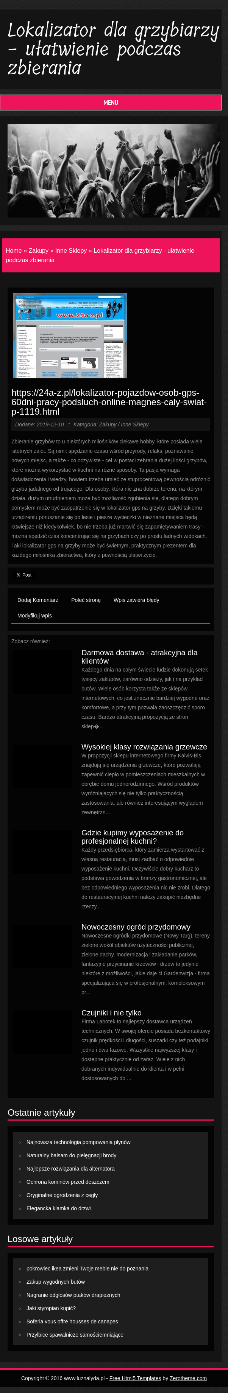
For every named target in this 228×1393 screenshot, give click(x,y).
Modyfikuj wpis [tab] (34, 616)
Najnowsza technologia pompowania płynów (79, 1142)
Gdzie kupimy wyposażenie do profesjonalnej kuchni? (132, 837)
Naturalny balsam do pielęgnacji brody (71, 1155)
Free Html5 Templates (135, 1378)
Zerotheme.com (188, 1378)
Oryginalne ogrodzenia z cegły (62, 1195)
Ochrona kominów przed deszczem (68, 1182)
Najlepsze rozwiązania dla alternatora (71, 1169)
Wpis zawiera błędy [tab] (136, 600)
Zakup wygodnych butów (56, 1282)
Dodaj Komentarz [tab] (37, 600)
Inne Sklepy (71, 250)
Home (14, 250)
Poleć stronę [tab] (86, 600)
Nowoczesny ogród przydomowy (136, 927)
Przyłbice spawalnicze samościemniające (75, 1335)
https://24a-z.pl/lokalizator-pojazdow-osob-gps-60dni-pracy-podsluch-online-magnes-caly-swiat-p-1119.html (109, 402)
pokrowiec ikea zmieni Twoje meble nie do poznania (87, 1269)
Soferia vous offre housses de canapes (72, 1321)
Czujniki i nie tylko (111, 1013)
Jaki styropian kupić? (51, 1308)
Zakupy (38, 250)
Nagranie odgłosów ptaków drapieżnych (73, 1295)
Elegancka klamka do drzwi (59, 1208)
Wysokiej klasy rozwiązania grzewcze (144, 747)
